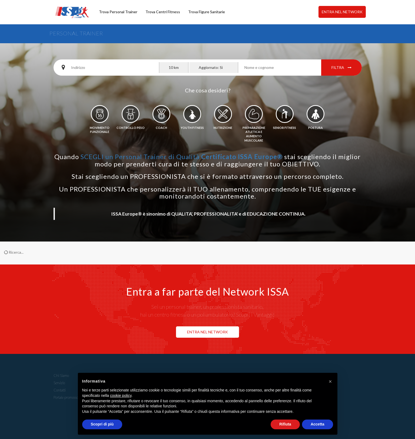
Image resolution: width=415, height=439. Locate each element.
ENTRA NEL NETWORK (342, 11)
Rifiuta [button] (285, 424)
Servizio (59, 383)
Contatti (60, 390)
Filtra (341, 67)
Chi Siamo (61, 375)
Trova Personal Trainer (118, 11)
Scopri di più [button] (102, 424)
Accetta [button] (317, 424)
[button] (330, 381)
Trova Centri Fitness (162, 11)
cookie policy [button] (120, 395)
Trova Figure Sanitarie (206, 11)
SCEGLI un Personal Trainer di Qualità (182, 156)
